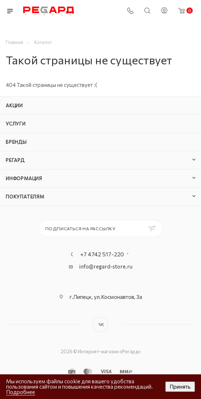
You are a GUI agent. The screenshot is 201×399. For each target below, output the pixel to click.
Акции (14, 105)
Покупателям (25, 197)
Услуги (16, 124)
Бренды (16, 142)
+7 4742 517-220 (102, 254)
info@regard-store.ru (105, 266)
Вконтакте (100, 324)
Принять (180, 386)
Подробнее (20, 392)
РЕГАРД (15, 160)
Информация (24, 178)
